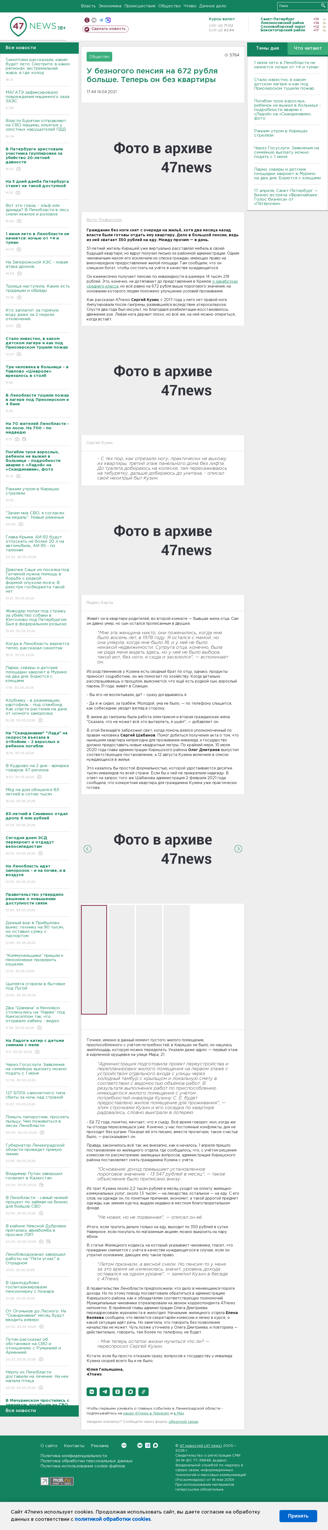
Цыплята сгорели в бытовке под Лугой (38, 990)
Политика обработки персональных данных (86, 1461)
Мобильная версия (87, 20)
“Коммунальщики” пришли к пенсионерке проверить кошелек (38, 964)
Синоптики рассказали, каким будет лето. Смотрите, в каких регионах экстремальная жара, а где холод (38, 70)
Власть (88, 6)
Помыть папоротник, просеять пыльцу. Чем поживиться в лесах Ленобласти (38, 1125)
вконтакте (94, 20)
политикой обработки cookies (113, 1519)
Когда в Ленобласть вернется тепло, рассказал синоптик (38, 649)
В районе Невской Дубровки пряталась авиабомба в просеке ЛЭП (38, 1234)
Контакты (74, 1446)
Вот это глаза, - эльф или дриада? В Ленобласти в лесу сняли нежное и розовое (38, 214)
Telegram (147, 1445)
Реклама (99, 1446)
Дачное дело (212, 6)
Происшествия (139, 6)
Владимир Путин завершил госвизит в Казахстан (38, 1179)
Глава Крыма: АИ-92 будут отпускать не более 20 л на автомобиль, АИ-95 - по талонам (38, 547)
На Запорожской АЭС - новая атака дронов (38, 268)
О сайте (48, 1446)
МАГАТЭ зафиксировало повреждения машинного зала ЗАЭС (38, 100)
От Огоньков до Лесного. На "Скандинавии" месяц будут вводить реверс (38, 1319)
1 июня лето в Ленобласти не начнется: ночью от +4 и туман (286, 65)
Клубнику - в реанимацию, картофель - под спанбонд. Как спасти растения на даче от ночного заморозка (38, 711)
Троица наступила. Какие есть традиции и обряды (38, 292)
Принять (298, 1516)
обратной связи (183, 1421)
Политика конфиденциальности (73, 1456)
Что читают (308, 48)
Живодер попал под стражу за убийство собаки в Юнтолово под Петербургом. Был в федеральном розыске (38, 621)
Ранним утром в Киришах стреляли (38, 495)
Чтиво (190, 6)
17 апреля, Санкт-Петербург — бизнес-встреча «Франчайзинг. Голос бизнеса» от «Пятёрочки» (286, 197)
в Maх (179, 1413)
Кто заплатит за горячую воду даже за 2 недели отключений (38, 318)
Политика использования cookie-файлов (82, 1466)
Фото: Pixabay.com (104, 220)
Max (155, 1445)
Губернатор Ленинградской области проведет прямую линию (38, 1153)
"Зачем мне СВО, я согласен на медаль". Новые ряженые (38, 519)
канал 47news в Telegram (146, 1413)
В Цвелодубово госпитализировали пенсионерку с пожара (38, 1291)
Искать (323, 6)
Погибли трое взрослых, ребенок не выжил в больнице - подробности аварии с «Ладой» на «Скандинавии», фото (287, 109)
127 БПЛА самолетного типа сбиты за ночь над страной (38, 1099)
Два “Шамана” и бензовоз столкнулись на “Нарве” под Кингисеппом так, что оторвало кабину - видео (38, 1018)
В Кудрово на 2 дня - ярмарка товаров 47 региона (38, 771)
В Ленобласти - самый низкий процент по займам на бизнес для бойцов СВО (38, 1206)
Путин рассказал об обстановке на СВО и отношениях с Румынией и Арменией (38, 1350)
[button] (92, 1391)
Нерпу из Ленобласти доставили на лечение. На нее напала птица (38, 1380)
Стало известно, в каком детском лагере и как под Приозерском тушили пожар (284, 84)
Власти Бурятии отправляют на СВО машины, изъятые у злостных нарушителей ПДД (38, 129)
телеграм (101, 20)
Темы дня (267, 48)
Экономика (110, 6)
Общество (169, 6)
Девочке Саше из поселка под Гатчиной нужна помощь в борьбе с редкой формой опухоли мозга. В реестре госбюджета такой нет (38, 584)
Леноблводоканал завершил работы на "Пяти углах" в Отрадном (38, 1262)
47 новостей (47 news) (201, 1445)
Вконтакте (124, 1445)
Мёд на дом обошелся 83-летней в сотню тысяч (38, 795)
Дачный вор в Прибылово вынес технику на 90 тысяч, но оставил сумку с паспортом (38, 933)
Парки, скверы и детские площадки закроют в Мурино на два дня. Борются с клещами (38, 678)
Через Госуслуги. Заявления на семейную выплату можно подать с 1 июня (38, 1073)
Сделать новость (108, 29)
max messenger (108, 20)
